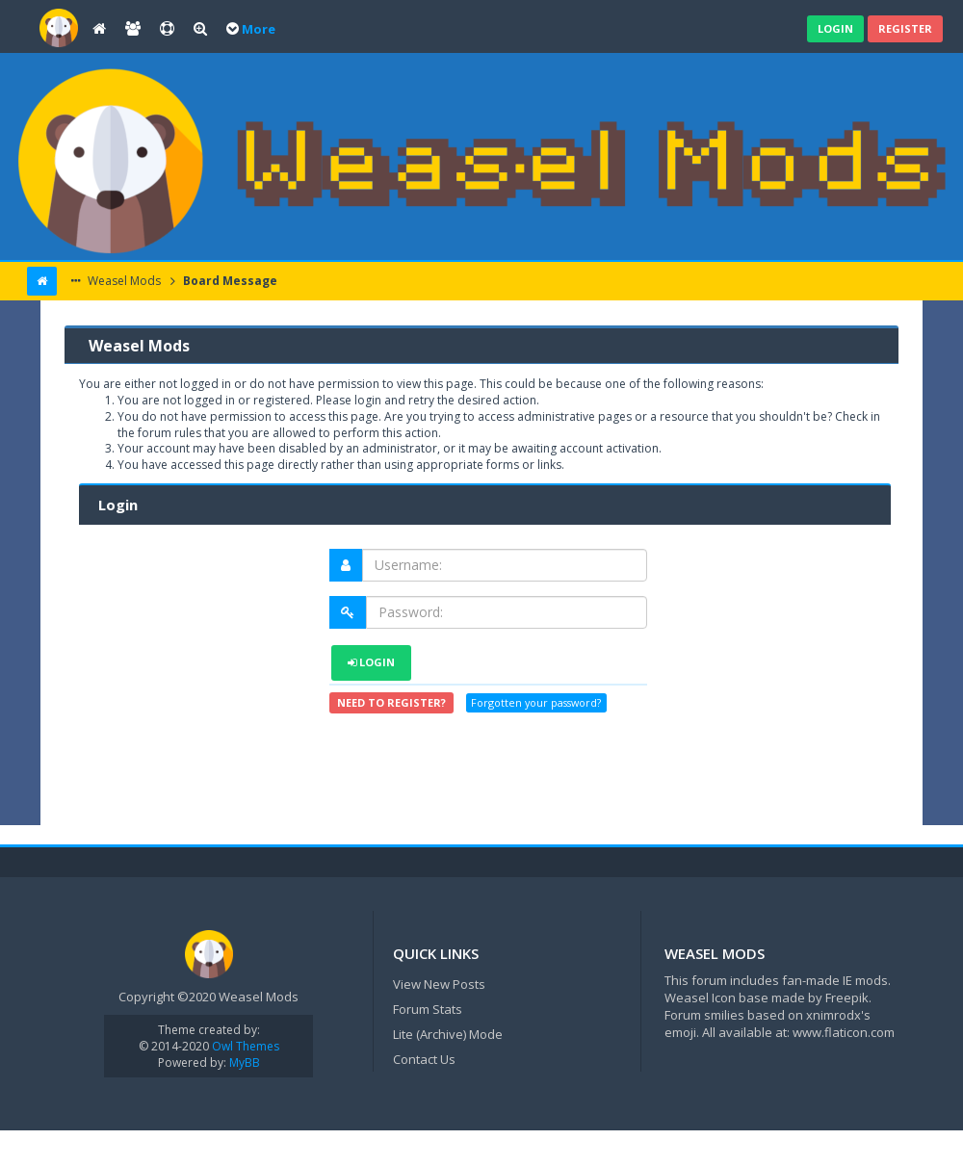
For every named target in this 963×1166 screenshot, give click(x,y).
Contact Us (424, 1059)
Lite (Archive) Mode (448, 1034)
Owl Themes (244, 1046)
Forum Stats (427, 1009)
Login (835, 28)
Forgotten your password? (536, 703)
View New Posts (439, 984)
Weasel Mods (123, 280)
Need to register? (391, 702)
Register (905, 28)
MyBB (244, 1062)
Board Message (228, 280)
